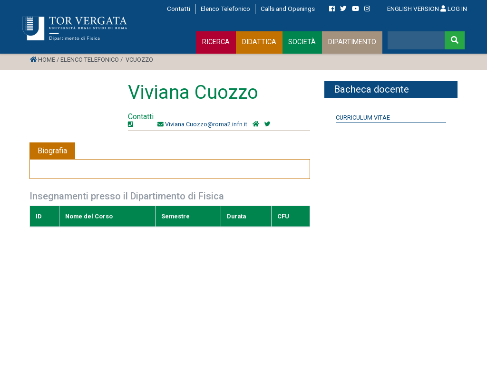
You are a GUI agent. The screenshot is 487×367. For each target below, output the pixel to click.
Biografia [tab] (52, 150)
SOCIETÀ (302, 42)
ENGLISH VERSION (413, 8)
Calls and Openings (288, 8)
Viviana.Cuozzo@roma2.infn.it (206, 124)
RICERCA (216, 42)
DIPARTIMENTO (352, 42)
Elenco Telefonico (225, 8)
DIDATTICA (259, 42)
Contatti (178, 8)
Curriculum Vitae (363, 117)
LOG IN (453, 8)
